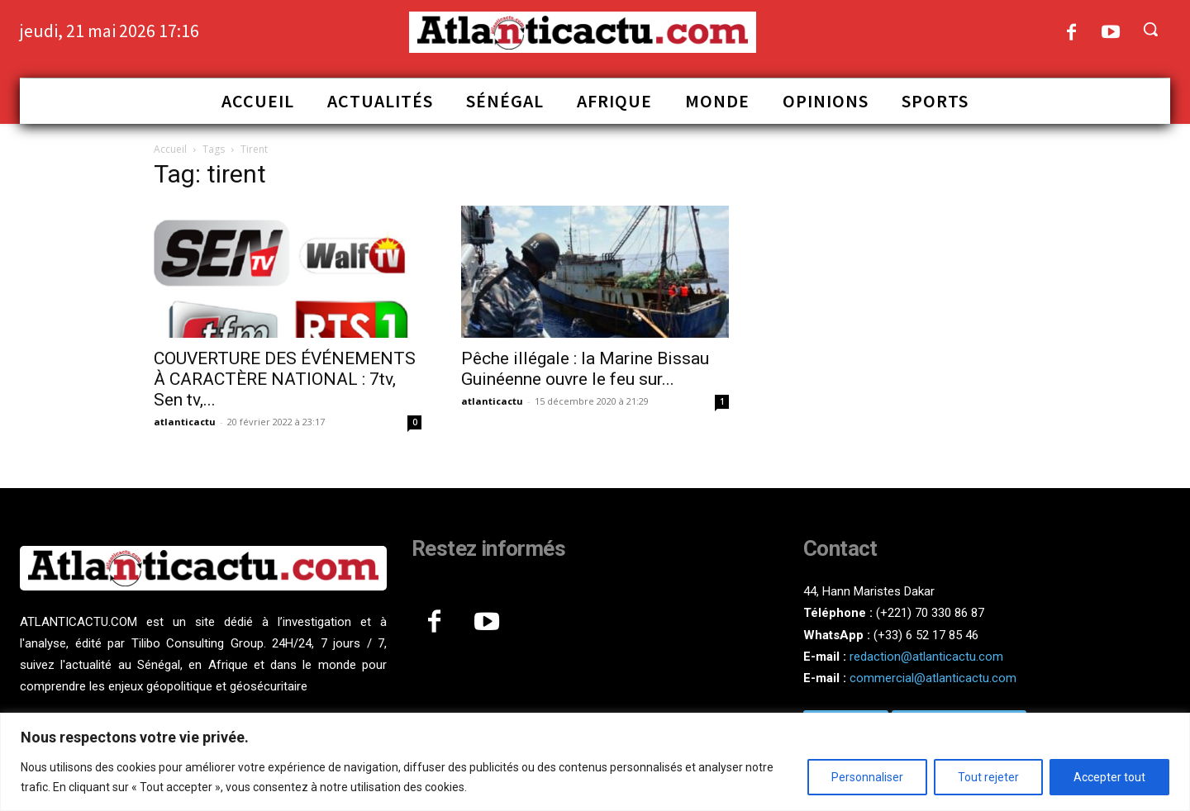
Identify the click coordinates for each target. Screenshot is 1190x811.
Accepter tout (1109, 777)
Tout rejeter (988, 777)
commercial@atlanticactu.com (933, 678)
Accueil (170, 149)
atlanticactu (185, 421)
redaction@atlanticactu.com (926, 656)
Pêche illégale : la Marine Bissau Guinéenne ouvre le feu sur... (585, 369)
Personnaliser (867, 777)
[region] (595, 762)
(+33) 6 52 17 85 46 (925, 635)
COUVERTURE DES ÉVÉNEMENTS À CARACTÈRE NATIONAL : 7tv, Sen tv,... (285, 379)
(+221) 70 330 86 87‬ (930, 612)
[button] (1150, 29)
